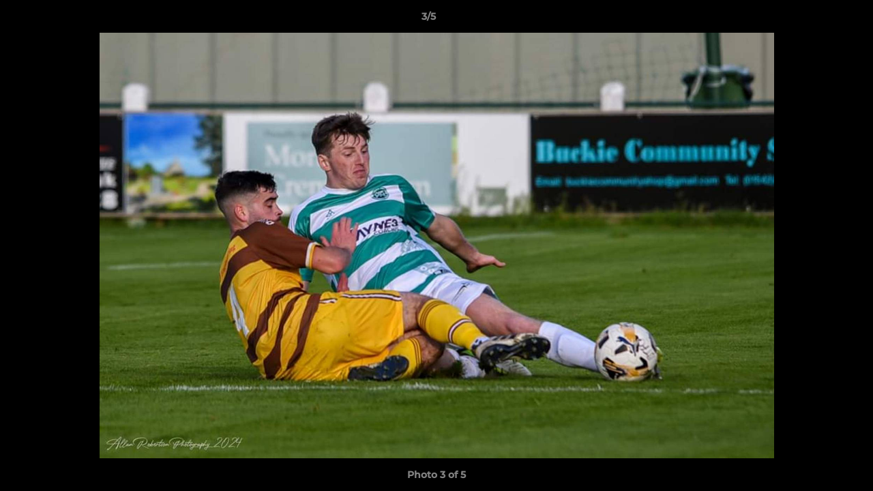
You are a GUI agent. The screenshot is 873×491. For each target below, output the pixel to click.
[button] (816, 20)
